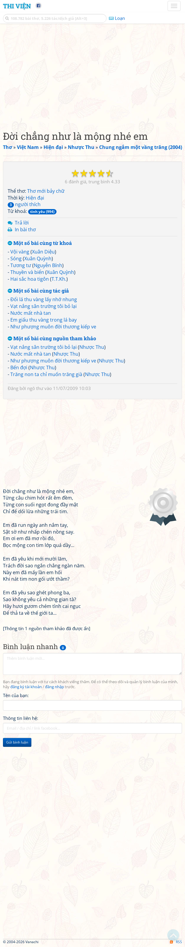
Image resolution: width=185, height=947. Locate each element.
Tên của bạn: (16, 695)
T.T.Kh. (59, 279)
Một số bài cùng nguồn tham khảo (52, 338)
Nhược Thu (91, 347)
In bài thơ (25, 229)
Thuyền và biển (27, 272)
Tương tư (20, 265)
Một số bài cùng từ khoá (40, 243)
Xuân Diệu (43, 251)
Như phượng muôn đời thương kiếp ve (53, 326)
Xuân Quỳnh (38, 258)
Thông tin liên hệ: (20, 718)
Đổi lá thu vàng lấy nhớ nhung (43, 299)
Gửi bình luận (17, 742)
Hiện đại (35, 198)
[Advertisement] (92, 75)
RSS (176, 941)
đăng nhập (54, 686)
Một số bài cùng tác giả (38, 291)
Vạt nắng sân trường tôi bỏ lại (43, 306)
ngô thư (35, 388)
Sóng (16, 258)
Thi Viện (17, 6)
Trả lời (22, 222)
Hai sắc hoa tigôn (29, 279)
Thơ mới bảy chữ (46, 191)
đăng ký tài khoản (26, 686)
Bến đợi (18, 367)
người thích (24, 204)
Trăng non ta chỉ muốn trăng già (46, 374)
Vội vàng (19, 251)
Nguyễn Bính (48, 265)
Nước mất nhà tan (30, 313)
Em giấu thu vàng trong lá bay (43, 320)
